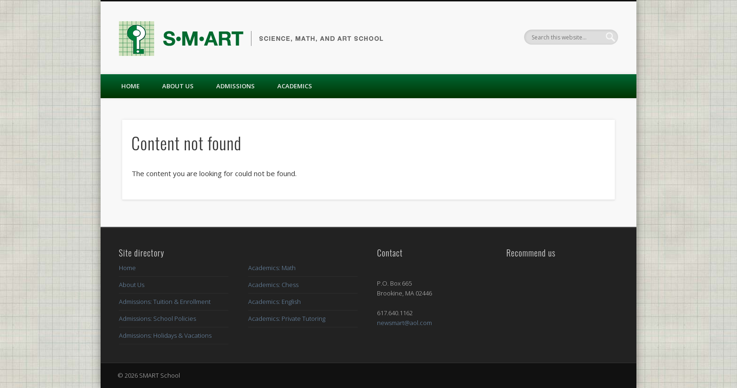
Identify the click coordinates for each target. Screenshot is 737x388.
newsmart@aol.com (404, 322)
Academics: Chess (273, 284)
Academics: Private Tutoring (286, 318)
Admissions (235, 86)
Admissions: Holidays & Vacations (165, 335)
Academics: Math (272, 268)
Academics (294, 86)
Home (130, 86)
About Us (178, 86)
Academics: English (274, 301)
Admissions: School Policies (157, 318)
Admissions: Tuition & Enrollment (165, 301)
